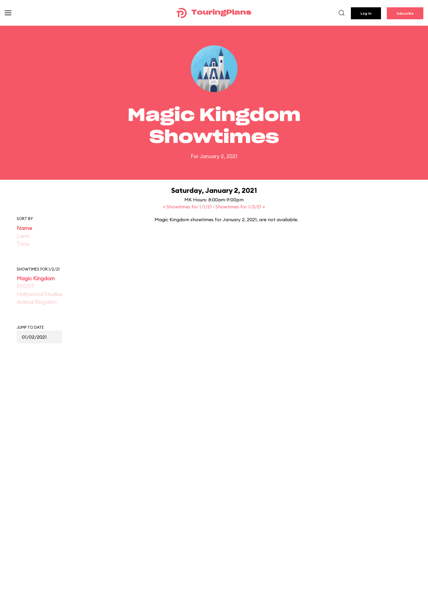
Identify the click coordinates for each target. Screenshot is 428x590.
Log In (366, 13)
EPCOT (25, 286)
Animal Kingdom (37, 302)
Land (23, 236)
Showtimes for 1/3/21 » (240, 207)
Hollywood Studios (39, 294)
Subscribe (405, 13)
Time (23, 244)
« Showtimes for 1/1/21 (188, 207)
